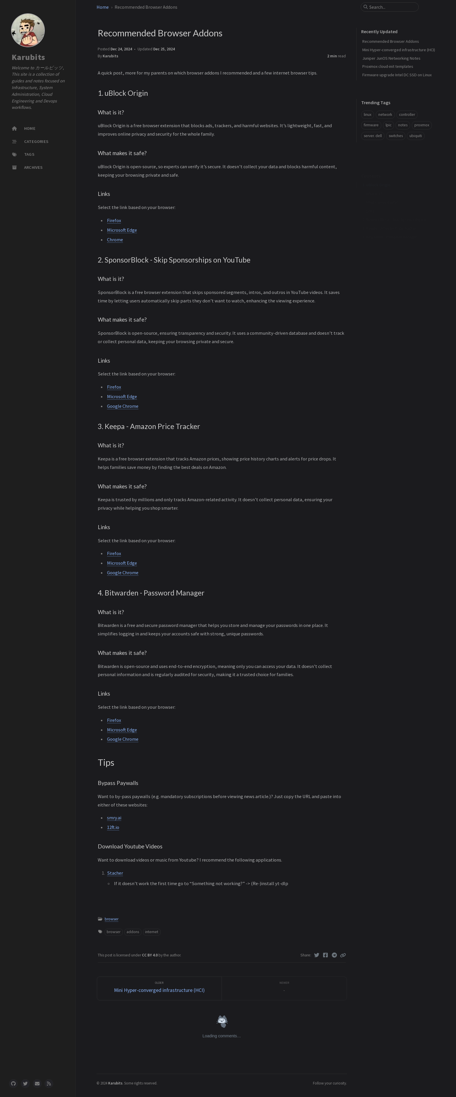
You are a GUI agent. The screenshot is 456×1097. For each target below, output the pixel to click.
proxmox (421, 125)
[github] (13, 1084)
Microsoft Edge (122, 230)
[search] (392, 7)
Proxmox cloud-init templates (387, 66)
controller (407, 114)
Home (103, 7)
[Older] (159, 989)
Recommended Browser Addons (390, 41)
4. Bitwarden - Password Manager (389, 228)
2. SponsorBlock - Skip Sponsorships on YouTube (397, 210)
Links (370, 202)
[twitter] (25, 1084)
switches (396, 135)
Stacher (115, 873)
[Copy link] (343, 955)
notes (402, 125)
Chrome (115, 239)
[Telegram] (334, 955)
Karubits (28, 57)
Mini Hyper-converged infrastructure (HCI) (398, 49)
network (385, 114)
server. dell (373, 135)
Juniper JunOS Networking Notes (391, 58)
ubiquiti (415, 135)
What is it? (374, 184)
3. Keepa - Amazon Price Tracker (389, 219)
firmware (371, 125)
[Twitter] (317, 955)
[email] (37, 1084)
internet (151, 931)
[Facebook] (325, 955)
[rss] (49, 1084)
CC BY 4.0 (150, 955)
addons (133, 931)
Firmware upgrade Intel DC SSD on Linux (397, 74)
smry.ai (114, 817)
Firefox (114, 220)
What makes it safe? (382, 193)
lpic (388, 125)
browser (111, 919)
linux (367, 114)
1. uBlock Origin (376, 175)
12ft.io (113, 827)
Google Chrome (122, 406)
